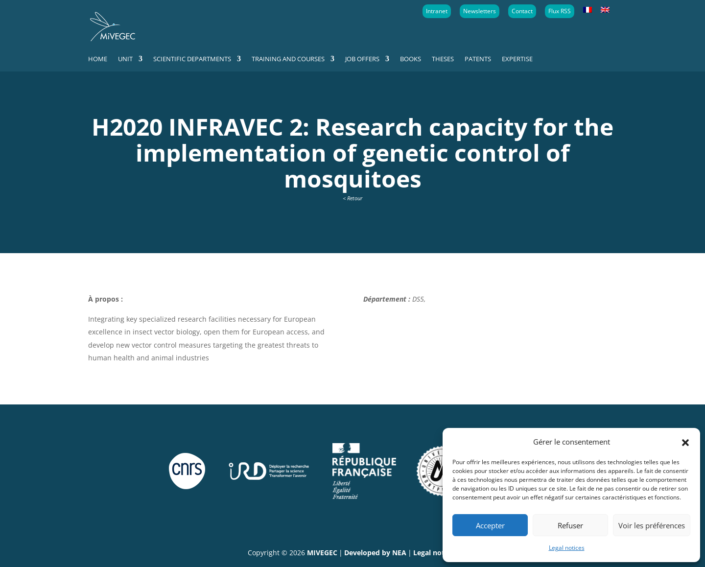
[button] (685, 442)
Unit (125, 59)
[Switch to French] (587, 10)
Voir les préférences (651, 525)
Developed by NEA (375, 552)
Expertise (517, 59)
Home (97, 59)
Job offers (362, 59)
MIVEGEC (322, 552)
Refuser (570, 525)
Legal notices (567, 547)
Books (410, 59)
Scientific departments (192, 59)
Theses (443, 59)
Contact (522, 11)
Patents (478, 59)
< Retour (352, 198)
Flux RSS (559, 11)
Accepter (490, 525)
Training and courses (288, 59)
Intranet (436, 11)
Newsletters (479, 11)
